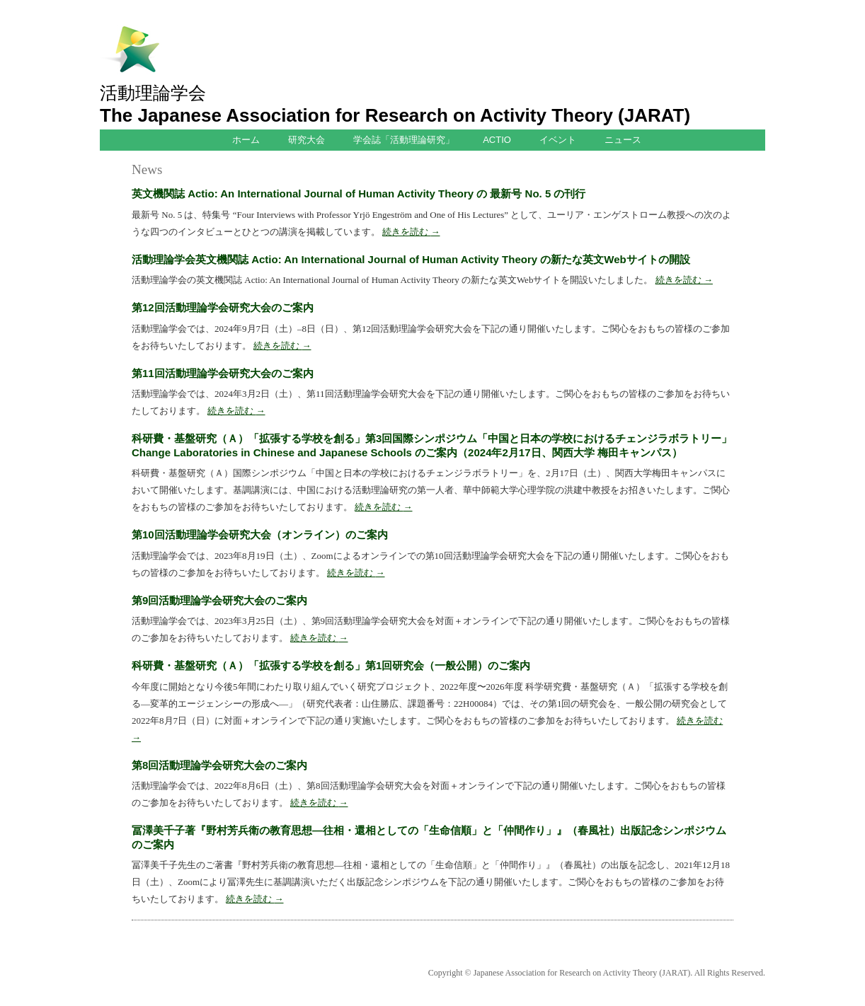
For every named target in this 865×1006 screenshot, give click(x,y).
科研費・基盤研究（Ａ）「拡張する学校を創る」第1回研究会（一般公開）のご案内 (331, 665)
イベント (557, 139)
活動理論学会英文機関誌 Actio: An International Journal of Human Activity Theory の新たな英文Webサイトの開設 (411, 259)
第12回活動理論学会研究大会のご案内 (223, 307)
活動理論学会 (153, 93)
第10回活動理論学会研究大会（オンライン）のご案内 (260, 534)
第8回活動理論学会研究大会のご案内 (219, 765)
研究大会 (306, 139)
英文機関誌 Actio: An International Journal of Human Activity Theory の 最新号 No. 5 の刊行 (358, 193)
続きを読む (411, 231)
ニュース (623, 139)
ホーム (246, 139)
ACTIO (497, 139)
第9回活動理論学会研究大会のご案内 (219, 600)
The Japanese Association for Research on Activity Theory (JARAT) (395, 115)
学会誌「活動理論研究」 (403, 139)
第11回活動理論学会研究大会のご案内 (223, 373)
